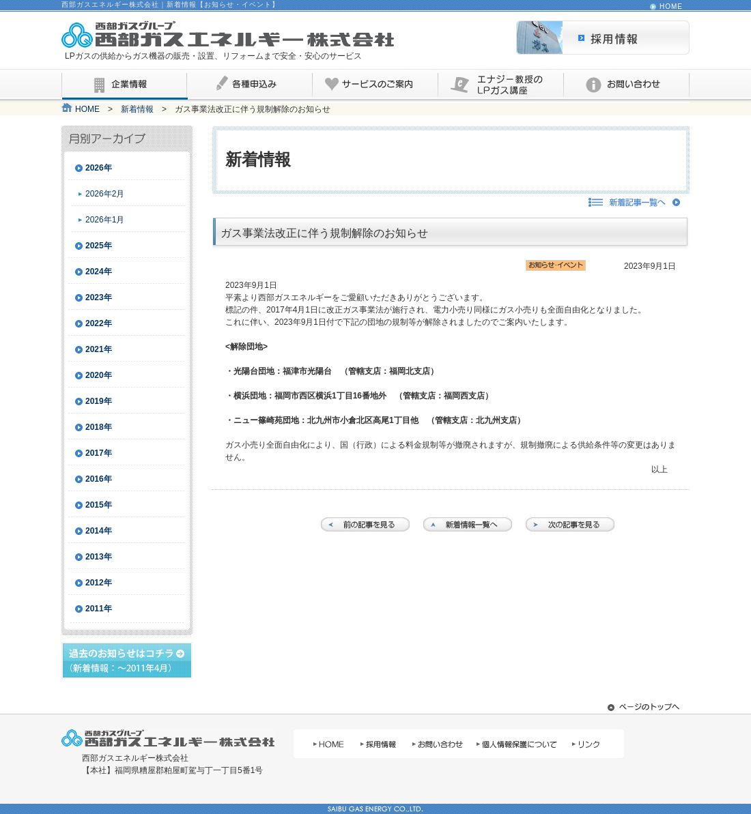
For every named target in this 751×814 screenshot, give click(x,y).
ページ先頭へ (645, 706)
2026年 (98, 168)
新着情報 (137, 109)
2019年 (98, 401)
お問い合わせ (627, 86)
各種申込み (250, 86)
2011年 (98, 608)
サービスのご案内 (375, 86)
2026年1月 (104, 219)
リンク (594, 743)
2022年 (98, 323)
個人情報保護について (517, 743)
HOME (671, 6)
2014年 (98, 531)
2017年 (98, 453)
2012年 (98, 582)
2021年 (98, 349)
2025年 (98, 245)
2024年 (98, 271)
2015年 (98, 505)
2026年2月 (104, 194)
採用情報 (603, 37)
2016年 (98, 479)
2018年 (98, 427)
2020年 (98, 375)
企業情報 (124, 86)
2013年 (98, 557)
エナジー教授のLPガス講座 (501, 86)
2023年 (98, 297)
